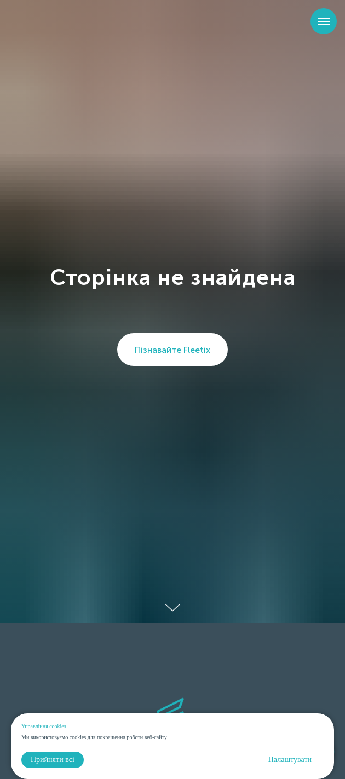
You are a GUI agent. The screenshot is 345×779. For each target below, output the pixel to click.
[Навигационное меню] (324, 21)
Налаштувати (290, 759)
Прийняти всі (52, 759)
